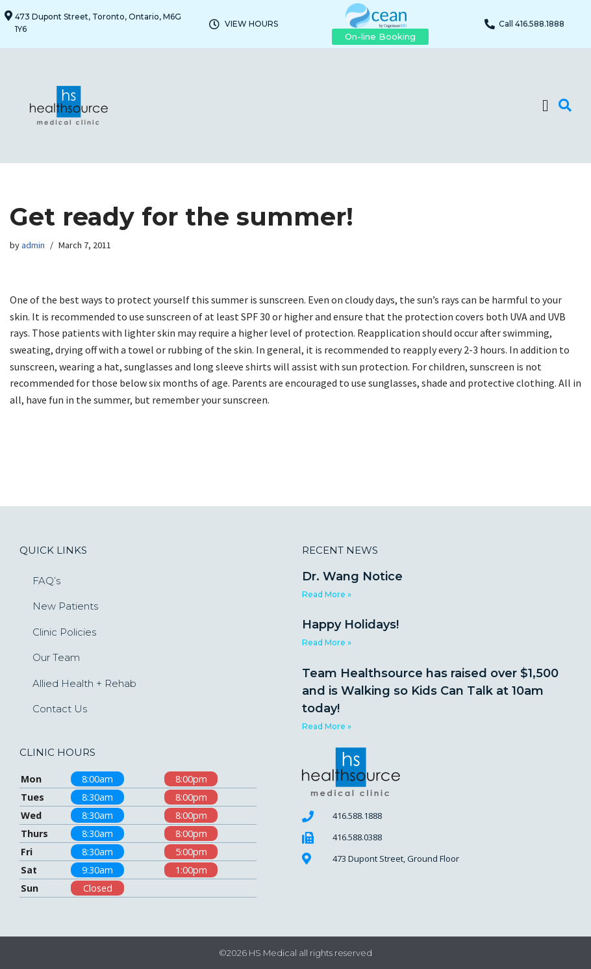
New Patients (65, 606)
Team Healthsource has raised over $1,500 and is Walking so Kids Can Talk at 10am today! (430, 691)
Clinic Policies (64, 632)
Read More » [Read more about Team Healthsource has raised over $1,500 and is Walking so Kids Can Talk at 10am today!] (326, 726)
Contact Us (59, 709)
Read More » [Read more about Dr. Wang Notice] (326, 594)
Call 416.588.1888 (531, 24)
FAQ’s (46, 581)
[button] (545, 105)
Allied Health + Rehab (84, 683)
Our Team (56, 657)
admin (33, 245)
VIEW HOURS (251, 24)
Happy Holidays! (350, 624)
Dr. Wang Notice (352, 576)
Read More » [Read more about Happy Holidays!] (326, 642)
